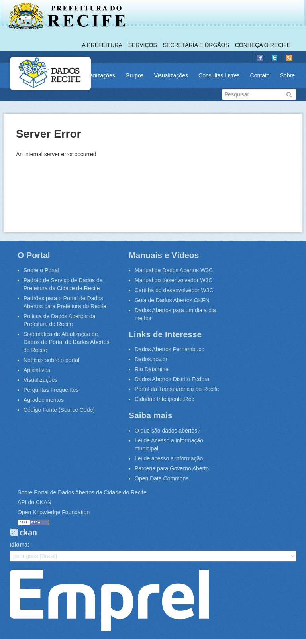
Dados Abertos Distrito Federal (173, 379)
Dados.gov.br (151, 359)
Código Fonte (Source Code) (59, 410)
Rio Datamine (152, 369)
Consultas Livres (219, 75)
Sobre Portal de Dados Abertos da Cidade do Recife (82, 492)
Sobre (287, 75)
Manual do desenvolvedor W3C (173, 280)
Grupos (135, 75)
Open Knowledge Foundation (54, 512)
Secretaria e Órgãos (196, 45)
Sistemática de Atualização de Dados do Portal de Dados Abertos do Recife (67, 342)
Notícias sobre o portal (51, 360)
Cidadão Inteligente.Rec (164, 399)
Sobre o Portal (41, 270)
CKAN (23, 532)
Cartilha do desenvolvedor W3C (174, 290)
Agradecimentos (44, 400)
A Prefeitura (102, 45)
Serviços (142, 45)
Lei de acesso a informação (169, 458)
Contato (260, 75)
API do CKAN (34, 502)
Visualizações (171, 75)
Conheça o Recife (262, 45)
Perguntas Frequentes (51, 390)
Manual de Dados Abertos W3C (174, 270)
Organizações (97, 75)
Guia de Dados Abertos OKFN (172, 300)
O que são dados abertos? (167, 430)
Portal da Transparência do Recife (177, 389)
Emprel (109, 600)
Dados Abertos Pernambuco (169, 349)
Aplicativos (37, 370)
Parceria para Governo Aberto (172, 468)
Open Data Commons (161, 478)
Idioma (18, 544)
